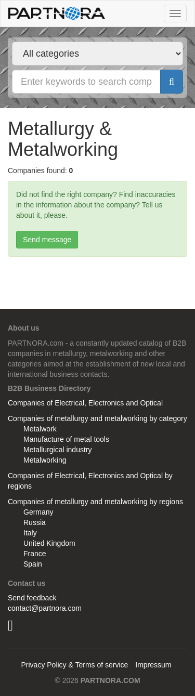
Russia (34, 522)
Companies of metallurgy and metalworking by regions (95, 501)
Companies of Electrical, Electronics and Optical (85, 403)
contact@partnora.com (45, 608)
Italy (30, 533)
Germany (38, 512)
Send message (47, 239)
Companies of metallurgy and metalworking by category (97, 418)
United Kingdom (49, 543)
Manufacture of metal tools (66, 439)
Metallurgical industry (57, 449)
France (34, 553)
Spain (32, 564)
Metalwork (40, 429)
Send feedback (32, 598)
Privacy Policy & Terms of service (74, 665)
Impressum (153, 665)
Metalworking (44, 460)
